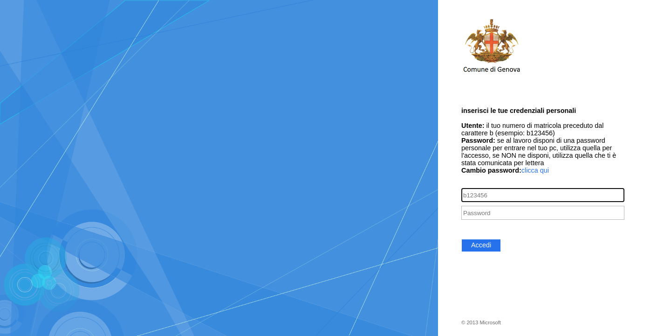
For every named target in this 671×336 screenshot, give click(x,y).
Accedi (481, 245)
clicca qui (535, 170)
